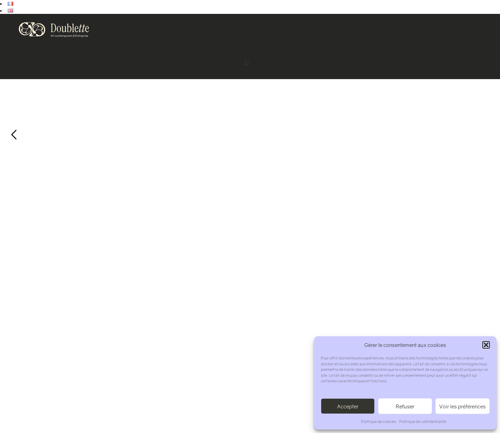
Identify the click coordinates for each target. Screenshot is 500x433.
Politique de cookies (378, 421)
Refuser (405, 406)
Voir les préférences (462, 406)
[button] (486, 344)
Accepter (347, 406)
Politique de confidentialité (422, 421)
